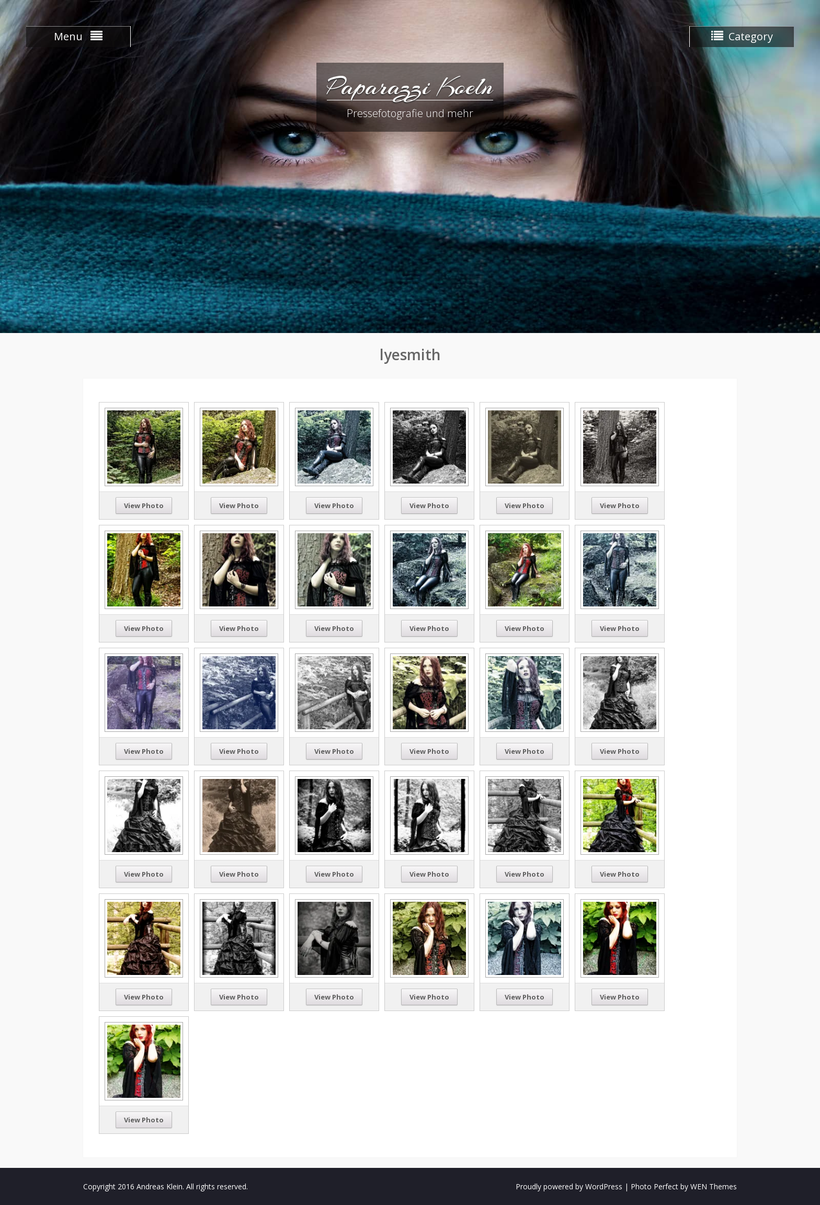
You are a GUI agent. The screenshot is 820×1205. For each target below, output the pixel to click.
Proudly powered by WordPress (569, 1186)
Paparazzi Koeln (410, 86)
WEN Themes (713, 1186)
